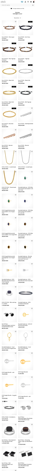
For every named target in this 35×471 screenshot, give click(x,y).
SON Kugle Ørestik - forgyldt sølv (9, 396)
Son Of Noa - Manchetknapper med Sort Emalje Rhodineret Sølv (8, 325)
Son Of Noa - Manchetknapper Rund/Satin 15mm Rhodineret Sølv (25, 418)
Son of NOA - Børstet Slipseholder (7, 146)
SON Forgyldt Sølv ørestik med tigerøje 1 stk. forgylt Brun (8, 258)
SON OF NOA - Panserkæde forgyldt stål (9, 188)
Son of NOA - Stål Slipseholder (25, 123)
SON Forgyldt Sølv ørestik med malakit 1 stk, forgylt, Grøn (8, 212)
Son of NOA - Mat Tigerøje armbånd (8, 59)
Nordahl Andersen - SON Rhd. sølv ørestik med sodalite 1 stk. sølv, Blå (25, 212)
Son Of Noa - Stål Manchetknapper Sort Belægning (7, 464)
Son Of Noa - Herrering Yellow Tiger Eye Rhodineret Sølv (25, 441)
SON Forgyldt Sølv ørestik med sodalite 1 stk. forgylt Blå (9, 234)
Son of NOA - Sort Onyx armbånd (24, 37)
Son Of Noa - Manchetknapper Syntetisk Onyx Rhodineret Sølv (25, 464)
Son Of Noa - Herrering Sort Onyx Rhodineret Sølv (9, 440)
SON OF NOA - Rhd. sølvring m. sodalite (9, 303)
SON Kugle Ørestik (23, 372)
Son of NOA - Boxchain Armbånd (7, 124)
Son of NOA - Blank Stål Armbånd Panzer (8, 102)
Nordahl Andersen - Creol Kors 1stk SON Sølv (24, 347)
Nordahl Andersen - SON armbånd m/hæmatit (24, 303)
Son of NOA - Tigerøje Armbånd (23, 59)
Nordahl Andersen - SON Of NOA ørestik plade (25, 324)
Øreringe (17, 12)
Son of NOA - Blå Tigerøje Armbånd (24, 102)
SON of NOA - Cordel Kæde (9, 167)
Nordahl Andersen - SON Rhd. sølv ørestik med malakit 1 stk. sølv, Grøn (25, 189)
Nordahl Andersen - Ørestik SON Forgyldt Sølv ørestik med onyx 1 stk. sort (25, 258)
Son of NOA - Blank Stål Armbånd (8, 81)
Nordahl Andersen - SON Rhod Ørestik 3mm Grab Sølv (25, 280)
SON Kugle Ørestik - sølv (8, 372)
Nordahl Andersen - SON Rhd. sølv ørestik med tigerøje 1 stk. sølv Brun (25, 235)
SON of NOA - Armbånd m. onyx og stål (8, 417)
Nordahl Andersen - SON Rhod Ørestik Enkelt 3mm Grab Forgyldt (8, 281)
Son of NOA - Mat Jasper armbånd (8, 37)
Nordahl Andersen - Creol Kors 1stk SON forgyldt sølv (9, 347)
